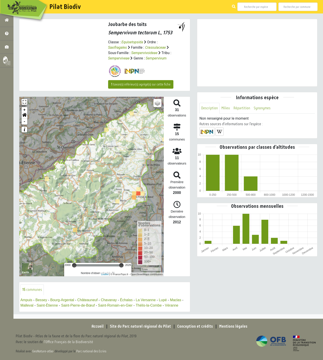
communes (32, 290)
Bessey (41, 300)
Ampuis (26, 300)
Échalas (127, 300)
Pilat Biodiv (65, 7)
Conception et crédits (195, 326)
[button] (24, 116)
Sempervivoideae (144, 53)
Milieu (225, 108)
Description (209, 108)
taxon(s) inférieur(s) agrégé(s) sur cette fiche (140, 84)
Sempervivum (156, 58)
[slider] (74, 265)
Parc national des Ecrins (91, 351)
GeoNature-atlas (43, 351)
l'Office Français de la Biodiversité (69, 342)
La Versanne (147, 300)
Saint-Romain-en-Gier (116, 305)
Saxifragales (117, 47)
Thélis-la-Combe (150, 305)
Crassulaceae (155, 47)
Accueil (98, 326)
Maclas (177, 300)
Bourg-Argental (62, 300)
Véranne (173, 305)
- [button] (24, 121)
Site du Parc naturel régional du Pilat (140, 326)
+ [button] (24, 110)
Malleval (27, 305)
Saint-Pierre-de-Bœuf (78, 305)
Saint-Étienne (47, 305)
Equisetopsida (132, 42)
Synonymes (262, 108)
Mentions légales (233, 326)
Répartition (242, 108)
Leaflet (105, 274)
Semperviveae (119, 58)
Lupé (164, 300)
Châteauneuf (88, 300)
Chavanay (110, 300)
